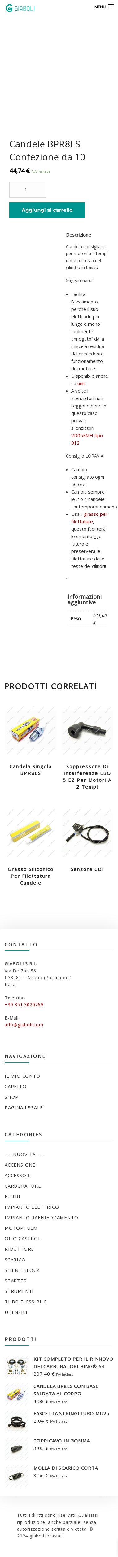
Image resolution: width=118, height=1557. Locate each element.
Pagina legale (24, 1107)
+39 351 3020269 (24, 1004)
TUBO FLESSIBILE (26, 1301)
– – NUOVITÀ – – (24, 1154)
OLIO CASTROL (23, 1238)
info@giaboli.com (24, 1025)
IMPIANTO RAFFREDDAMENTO (41, 1217)
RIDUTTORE (19, 1249)
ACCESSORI (18, 1175)
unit (81, 383)
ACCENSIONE (20, 1165)
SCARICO (15, 1259)
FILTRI (12, 1196)
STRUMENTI (19, 1291)
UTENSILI (16, 1312)
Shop (12, 1097)
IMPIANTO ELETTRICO (32, 1207)
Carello (16, 1086)
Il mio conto (22, 1076)
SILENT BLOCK (22, 1270)
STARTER (16, 1280)
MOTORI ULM (21, 1228)
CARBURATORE (23, 1186)
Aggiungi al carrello (47, 210)
